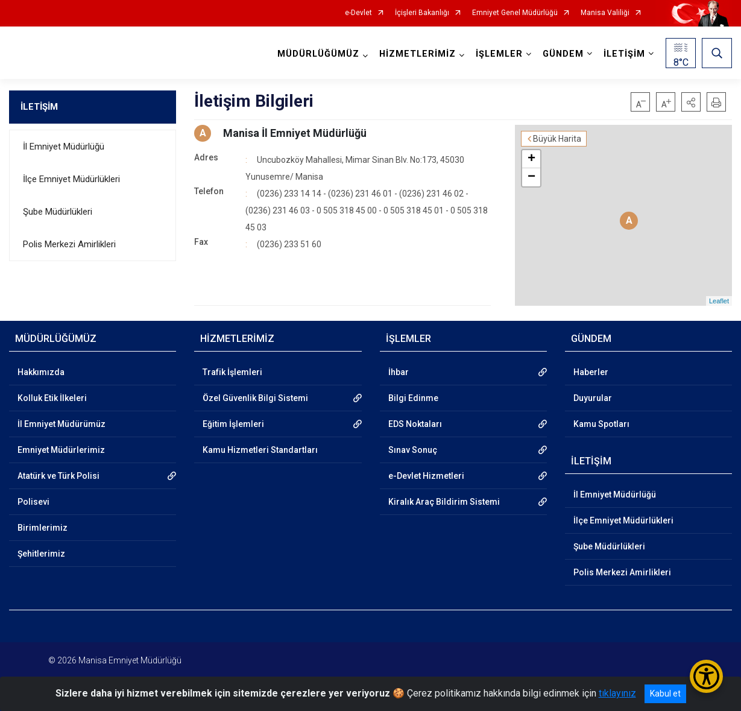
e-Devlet (358, 13)
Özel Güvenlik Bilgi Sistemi (255, 398)
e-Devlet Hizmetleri (426, 476)
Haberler (590, 372)
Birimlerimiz (42, 527)
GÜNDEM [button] (563, 54)
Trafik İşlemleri (232, 372)
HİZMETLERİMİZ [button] (417, 54)
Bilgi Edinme (413, 398)
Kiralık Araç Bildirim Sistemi (444, 502)
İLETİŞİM (39, 106)
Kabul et (665, 693)
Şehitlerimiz (41, 553)
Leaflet (719, 301)
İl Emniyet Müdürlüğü (63, 146)
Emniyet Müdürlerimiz (61, 450)
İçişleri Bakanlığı (422, 13)
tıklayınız (617, 693)
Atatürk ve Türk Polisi (58, 476)
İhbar (398, 372)
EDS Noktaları (415, 424)
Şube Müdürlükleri (57, 211)
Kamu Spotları (601, 424)
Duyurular (592, 398)
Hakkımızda (41, 372)
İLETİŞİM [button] (624, 54)
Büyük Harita (557, 139)
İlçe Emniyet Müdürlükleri (71, 179)
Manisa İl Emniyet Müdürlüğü (295, 133)
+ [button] (531, 159)
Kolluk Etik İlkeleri (52, 398)
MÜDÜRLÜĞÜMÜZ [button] (318, 54)
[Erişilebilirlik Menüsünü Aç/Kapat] (706, 676)
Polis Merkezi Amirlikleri (69, 244)
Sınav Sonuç (412, 450)
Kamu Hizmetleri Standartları (260, 450)
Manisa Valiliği (605, 13)
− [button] (531, 177)
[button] (691, 102)
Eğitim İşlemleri (233, 424)
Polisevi (33, 502)
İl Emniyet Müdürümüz (61, 424)
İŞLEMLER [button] (499, 54)
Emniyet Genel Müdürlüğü (515, 13)
